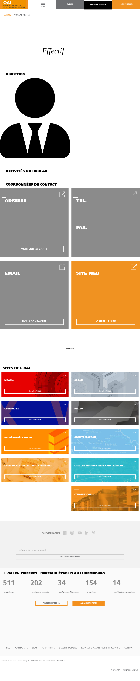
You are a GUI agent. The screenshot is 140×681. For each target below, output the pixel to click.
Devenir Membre (68, 648)
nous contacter (34, 321)
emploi (70, 4)
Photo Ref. (115, 670)
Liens (34, 648)
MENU (43, 7)
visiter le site (106, 321)
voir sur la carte (34, 249)
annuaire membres (98, 5)
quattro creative (34, 661)
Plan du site (21, 648)
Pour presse (48, 648)
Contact (129, 648)
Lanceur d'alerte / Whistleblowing (100, 648)
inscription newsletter (70, 557)
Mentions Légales (131, 670)
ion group (60, 661)
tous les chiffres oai (51, 603)
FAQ (8, 648)
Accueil (7, 15)
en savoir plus (35, 391)
